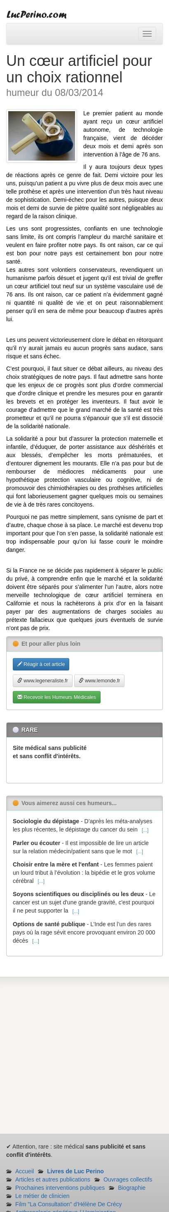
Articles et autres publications (52, 1179)
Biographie (132, 1187)
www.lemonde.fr (99, 681)
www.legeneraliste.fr (42, 681)
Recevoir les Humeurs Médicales (56, 697)
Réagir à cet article (41, 664)
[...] (145, 830)
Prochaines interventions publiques (60, 1187)
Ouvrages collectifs (127, 1179)
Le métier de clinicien (42, 1196)
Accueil (24, 1171)
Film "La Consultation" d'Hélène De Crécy (68, 1204)
